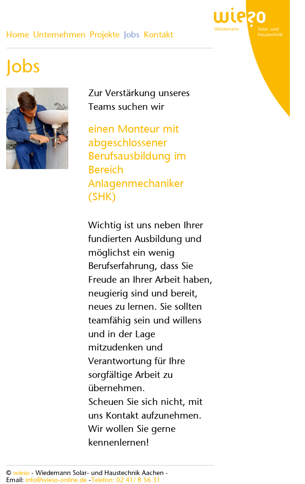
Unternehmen (59, 35)
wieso (21, 473)
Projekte (105, 35)
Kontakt (158, 35)
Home (17, 35)
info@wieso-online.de (56, 480)
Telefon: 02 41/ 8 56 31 (125, 480)
